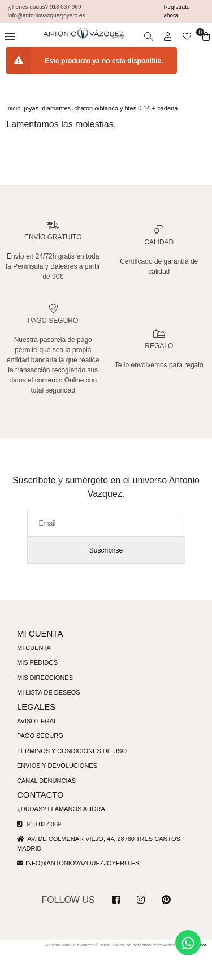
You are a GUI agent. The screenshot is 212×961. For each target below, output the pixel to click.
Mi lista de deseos (50, 702)
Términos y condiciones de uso (74, 761)
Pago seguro (40, 746)
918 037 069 (40, 834)
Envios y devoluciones (58, 776)
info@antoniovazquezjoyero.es (84, 873)
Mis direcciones (46, 688)
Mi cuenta (35, 658)
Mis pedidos (38, 673)
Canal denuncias (48, 791)
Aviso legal (38, 731)
